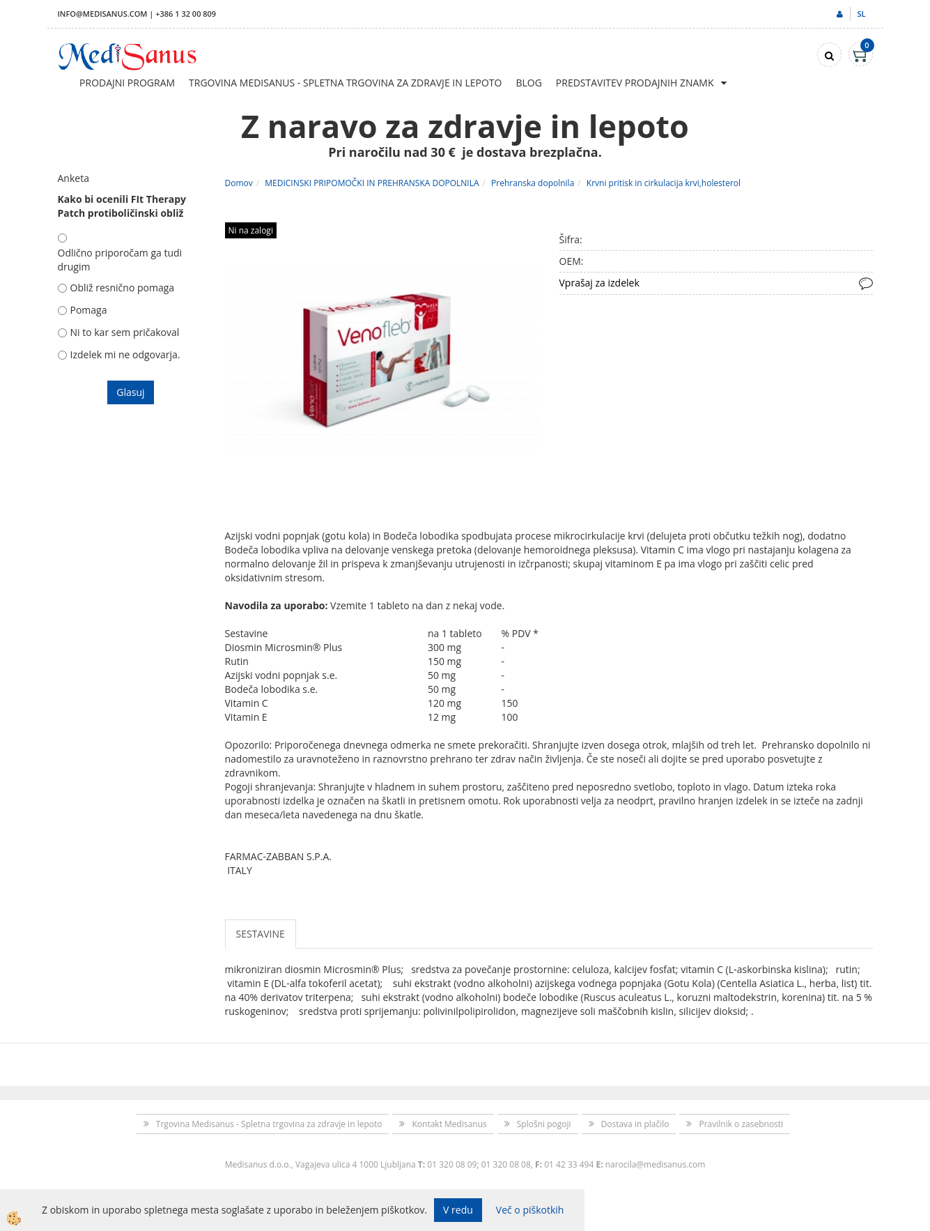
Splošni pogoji (544, 1124)
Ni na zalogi (250, 230)
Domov (239, 183)
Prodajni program (127, 82)
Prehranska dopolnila (532, 183)
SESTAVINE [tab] (260, 933)
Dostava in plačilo (635, 1124)
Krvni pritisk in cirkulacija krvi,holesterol (664, 183)
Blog (528, 82)
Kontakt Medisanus (449, 1124)
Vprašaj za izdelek (599, 282)
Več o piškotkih (530, 1209)
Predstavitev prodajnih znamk (635, 82)
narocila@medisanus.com (655, 1164)
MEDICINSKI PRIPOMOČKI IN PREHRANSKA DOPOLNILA (372, 183)
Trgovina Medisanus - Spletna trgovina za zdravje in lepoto (345, 82)
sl (861, 13)
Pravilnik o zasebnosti (741, 1124)
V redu (458, 1209)
